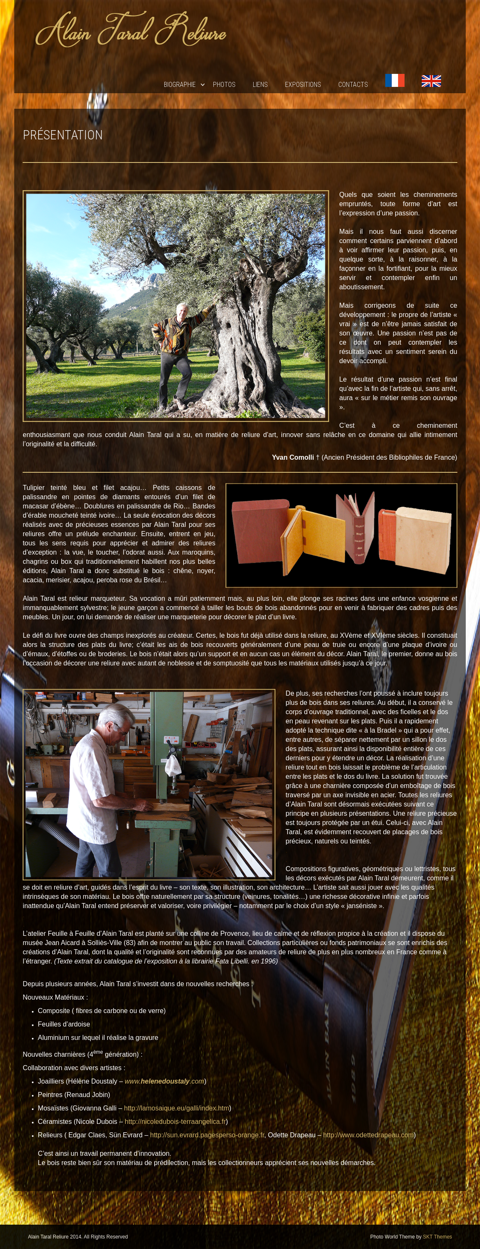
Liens (260, 85)
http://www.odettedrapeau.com (368, 1135)
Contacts (353, 85)
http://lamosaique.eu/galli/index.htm (176, 1108)
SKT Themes (437, 1237)
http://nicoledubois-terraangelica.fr (175, 1121)
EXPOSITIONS (303, 85)
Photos (224, 85)
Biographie (180, 85)
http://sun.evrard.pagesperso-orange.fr (207, 1135)
